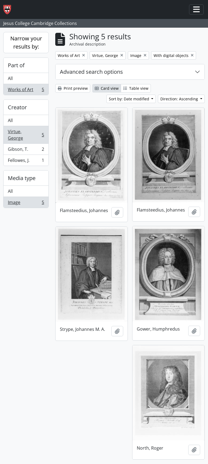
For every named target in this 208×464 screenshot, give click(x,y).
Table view (135, 88)
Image (26, 203)
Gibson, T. (26, 150)
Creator (17, 107)
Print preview (73, 88)
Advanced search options (91, 71)
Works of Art (26, 90)
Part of (16, 65)
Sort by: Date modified (129, 98)
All (10, 78)
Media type (21, 178)
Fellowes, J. (26, 161)
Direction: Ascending (179, 98)
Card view (107, 88)
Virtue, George (26, 135)
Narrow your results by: (26, 42)
